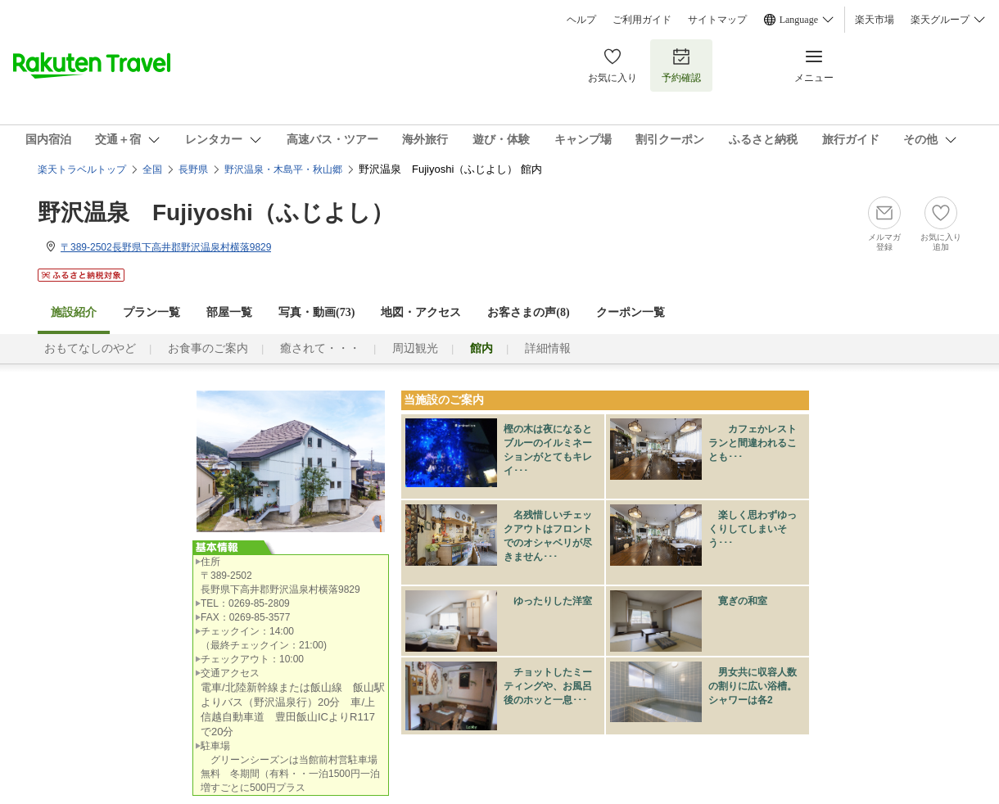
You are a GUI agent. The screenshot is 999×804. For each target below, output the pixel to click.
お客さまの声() (528, 312)
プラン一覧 (151, 312)
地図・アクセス (421, 312)
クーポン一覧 (630, 312)
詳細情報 (548, 348)
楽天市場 (874, 19)
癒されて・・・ (320, 348)
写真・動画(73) (316, 312)
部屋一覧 (229, 312)
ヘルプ (581, 19)
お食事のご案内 (208, 348)
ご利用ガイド (642, 19)
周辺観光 (415, 348)
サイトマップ (717, 19)
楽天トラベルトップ (82, 169)
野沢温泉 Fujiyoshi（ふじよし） (216, 212)
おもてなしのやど (90, 348)
